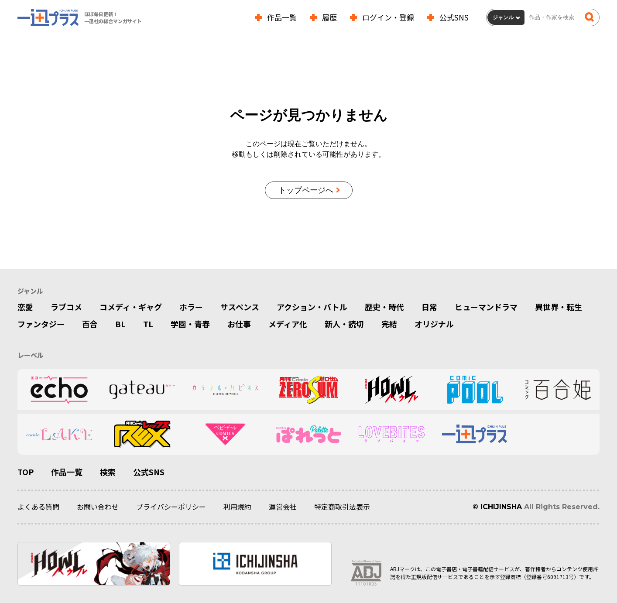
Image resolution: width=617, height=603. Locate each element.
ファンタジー (41, 324)
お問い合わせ (98, 507)
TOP (25, 472)
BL (120, 324)
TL (148, 324)
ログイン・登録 (388, 17)
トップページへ (305, 190)
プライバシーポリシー (171, 507)
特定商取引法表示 (342, 507)
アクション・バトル (312, 307)
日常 (429, 307)
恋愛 (25, 307)
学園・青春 (190, 324)
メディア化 (287, 324)
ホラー (191, 307)
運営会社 (283, 507)
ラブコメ (66, 307)
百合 (90, 324)
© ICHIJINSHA (497, 507)
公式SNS (454, 17)
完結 (389, 324)
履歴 (329, 17)
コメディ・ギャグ (130, 307)
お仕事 (239, 324)
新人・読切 (344, 324)
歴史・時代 (384, 307)
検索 (108, 472)
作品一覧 (282, 17)
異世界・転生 (558, 307)
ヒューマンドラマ (486, 307)
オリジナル (434, 324)
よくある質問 (38, 507)
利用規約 (237, 507)
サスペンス (239, 307)
